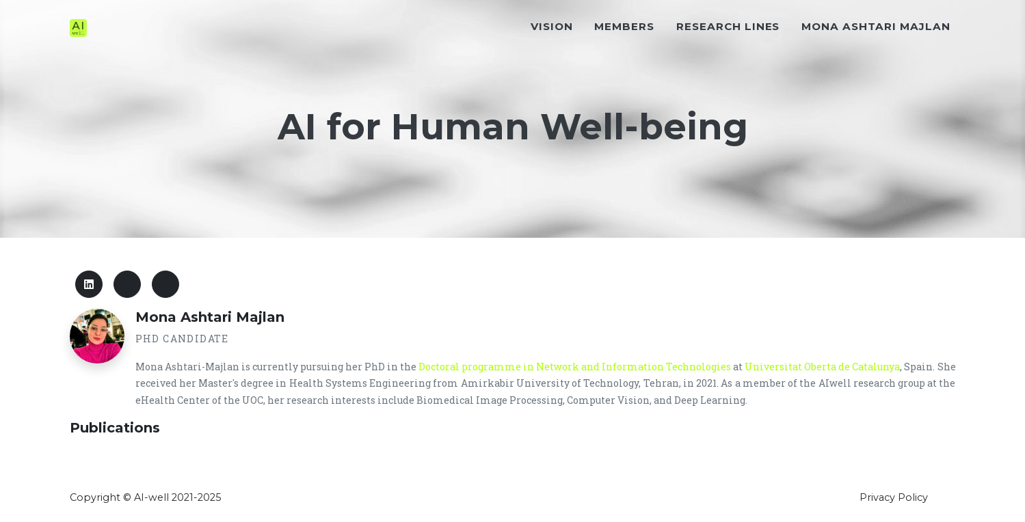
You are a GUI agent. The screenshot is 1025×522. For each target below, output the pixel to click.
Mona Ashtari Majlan (875, 52)
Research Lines (728, 52)
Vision (552, 52)
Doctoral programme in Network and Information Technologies (574, 366)
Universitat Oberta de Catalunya (822, 366)
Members (624, 52)
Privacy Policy (894, 497)
